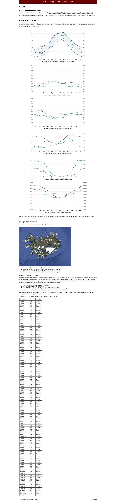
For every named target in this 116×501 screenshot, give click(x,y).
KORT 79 (22, 433)
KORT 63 (22, 401)
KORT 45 (22, 368)
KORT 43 (22, 364)
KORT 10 (22, 307)
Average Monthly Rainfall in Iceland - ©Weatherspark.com (58, 153)
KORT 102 (22, 473)
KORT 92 (22, 457)
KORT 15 (22, 318)
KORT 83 (22, 442)
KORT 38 (22, 360)
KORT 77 (22, 429)
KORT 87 (22, 451)
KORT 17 (22, 320)
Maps (58, 2)
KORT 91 (22, 455)
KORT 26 (22, 338)
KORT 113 (22, 483)
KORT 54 (22, 383)
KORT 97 (22, 468)
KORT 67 (22, 410)
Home (45, 2)
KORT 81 (22, 438)
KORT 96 (22, 466)
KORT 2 (22, 301)
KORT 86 (22, 449)
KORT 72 (22, 418)
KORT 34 (22, 351)
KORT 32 (22, 346)
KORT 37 (22, 357)
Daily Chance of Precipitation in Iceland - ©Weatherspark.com (58, 128)
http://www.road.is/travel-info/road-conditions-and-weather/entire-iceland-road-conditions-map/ (70, 12)
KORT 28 (22, 342)
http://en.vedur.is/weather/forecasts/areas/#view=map (59, 216)
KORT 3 (22, 303)
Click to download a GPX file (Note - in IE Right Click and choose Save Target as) (41, 271)
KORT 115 (22, 488)
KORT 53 (22, 381)
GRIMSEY (22, 490)
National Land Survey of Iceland (55, 277)
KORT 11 (22, 310)
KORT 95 (22, 464)
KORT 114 (22, 486)
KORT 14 (22, 316)
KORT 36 (22, 355)
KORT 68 (22, 412)
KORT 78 (22, 431)
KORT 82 (22, 440)
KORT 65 (22, 405)
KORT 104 (22, 477)
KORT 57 (22, 390)
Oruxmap (38, 301)
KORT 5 (22, 305)
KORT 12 (22, 312)
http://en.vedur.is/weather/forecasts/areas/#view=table (43, 217)
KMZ (31, 301)
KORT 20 (22, 325)
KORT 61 (22, 396)
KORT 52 (22, 379)
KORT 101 (22, 470)
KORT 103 (22, 475)
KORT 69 (22, 414)
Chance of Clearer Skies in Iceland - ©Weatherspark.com (58, 94)
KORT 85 (22, 447)
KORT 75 (22, 425)
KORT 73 (22, 420)
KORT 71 (22, 416)
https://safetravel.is (50, 15)
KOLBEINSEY (23, 494)
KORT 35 (22, 353)
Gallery (51, 2)
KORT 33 (22, 349)
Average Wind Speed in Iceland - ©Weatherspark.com (58, 212)
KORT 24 (22, 333)
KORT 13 (22, 314)
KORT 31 (22, 344)
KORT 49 (22, 377)
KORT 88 (22, 453)
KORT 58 (22, 392)
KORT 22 (22, 329)
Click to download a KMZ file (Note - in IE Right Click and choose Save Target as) (41, 269)
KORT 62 (22, 399)
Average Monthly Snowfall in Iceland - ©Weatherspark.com (58, 178)
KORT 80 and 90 (24, 436)
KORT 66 (22, 407)
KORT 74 (22, 423)
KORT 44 (22, 366)
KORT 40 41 (23, 362)
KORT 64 (22, 403)
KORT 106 (22, 481)
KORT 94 (22, 462)
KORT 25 (22, 336)
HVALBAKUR (23, 492)
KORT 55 (22, 386)
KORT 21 (22, 327)
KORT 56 (22, 388)
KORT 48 (22, 375)
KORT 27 (22, 340)
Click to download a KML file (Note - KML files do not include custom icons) (40, 270)
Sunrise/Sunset (68, 2)
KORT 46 (22, 370)
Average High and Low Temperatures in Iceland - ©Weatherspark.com (58, 61)
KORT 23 (22, 331)
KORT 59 (22, 394)
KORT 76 (22, 427)
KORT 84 (22, 444)
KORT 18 (22, 323)
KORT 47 (22, 373)
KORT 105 (22, 479)
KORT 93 (22, 460)
